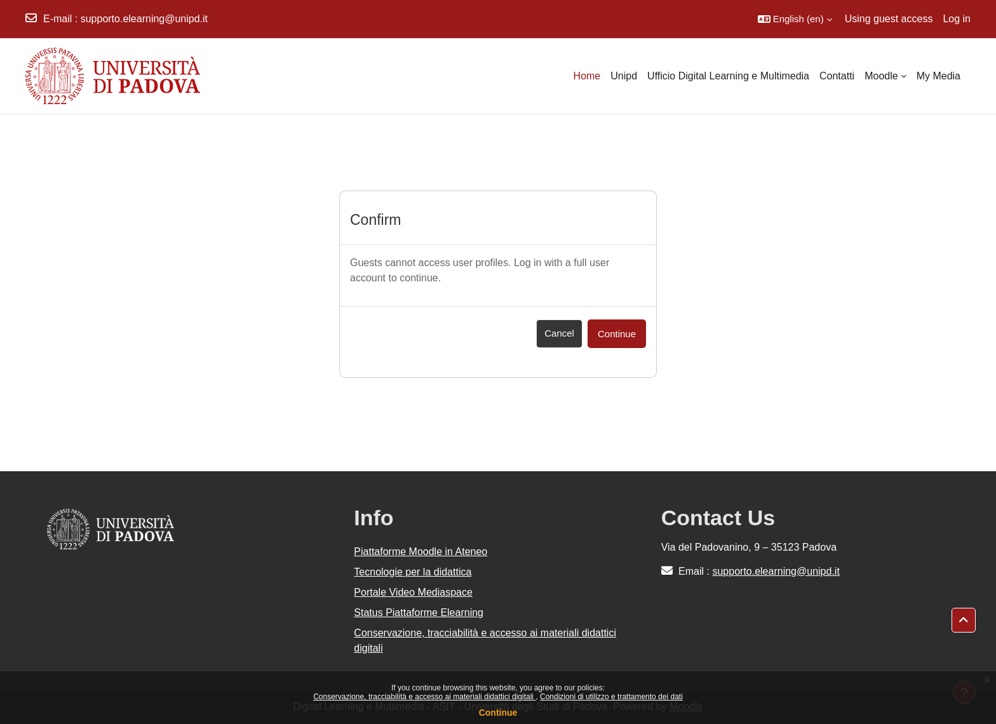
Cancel (559, 333)
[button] (795, 19)
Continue (498, 712)
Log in (957, 18)
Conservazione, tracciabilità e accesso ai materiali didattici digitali (424, 696)
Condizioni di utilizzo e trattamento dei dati (611, 696)
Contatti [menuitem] (836, 75)
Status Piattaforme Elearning (418, 612)
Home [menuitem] (587, 75)
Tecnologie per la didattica (412, 571)
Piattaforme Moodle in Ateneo (420, 551)
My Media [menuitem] (938, 75)
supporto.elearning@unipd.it (144, 18)
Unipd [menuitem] (623, 75)
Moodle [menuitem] (881, 75)
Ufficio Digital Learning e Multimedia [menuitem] (728, 75)
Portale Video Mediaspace (413, 592)
